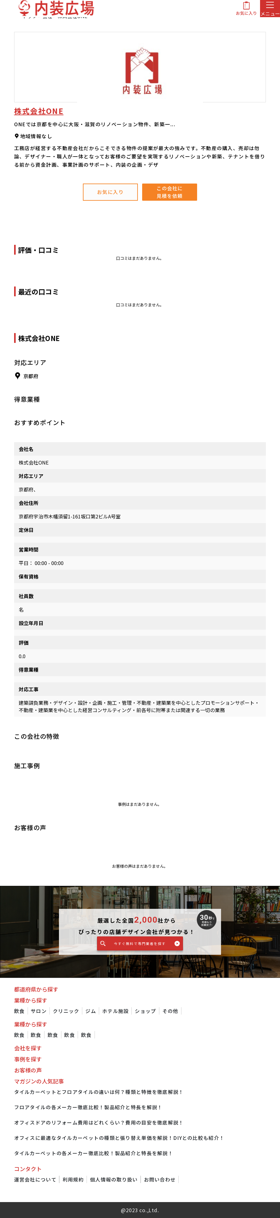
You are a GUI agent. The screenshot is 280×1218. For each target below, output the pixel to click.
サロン (39, 1011)
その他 (170, 1011)
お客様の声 (28, 1070)
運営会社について (35, 1179)
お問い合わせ (160, 1179)
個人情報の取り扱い (114, 1179)
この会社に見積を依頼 (170, 191)
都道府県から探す (36, 989)
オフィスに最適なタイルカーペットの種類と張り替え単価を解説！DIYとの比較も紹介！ (119, 1137)
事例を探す (28, 1059)
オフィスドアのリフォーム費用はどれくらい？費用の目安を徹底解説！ (99, 1122)
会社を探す (28, 1048)
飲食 (19, 1011)
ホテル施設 (115, 1011)
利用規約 (73, 1179)
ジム (90, 1011)
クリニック (66, 1011)
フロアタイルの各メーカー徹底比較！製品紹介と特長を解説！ (88, 1107)
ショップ (145, 1011)
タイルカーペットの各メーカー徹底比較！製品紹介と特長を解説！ (93, 1153)
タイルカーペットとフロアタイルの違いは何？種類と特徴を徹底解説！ (99, 1091)
